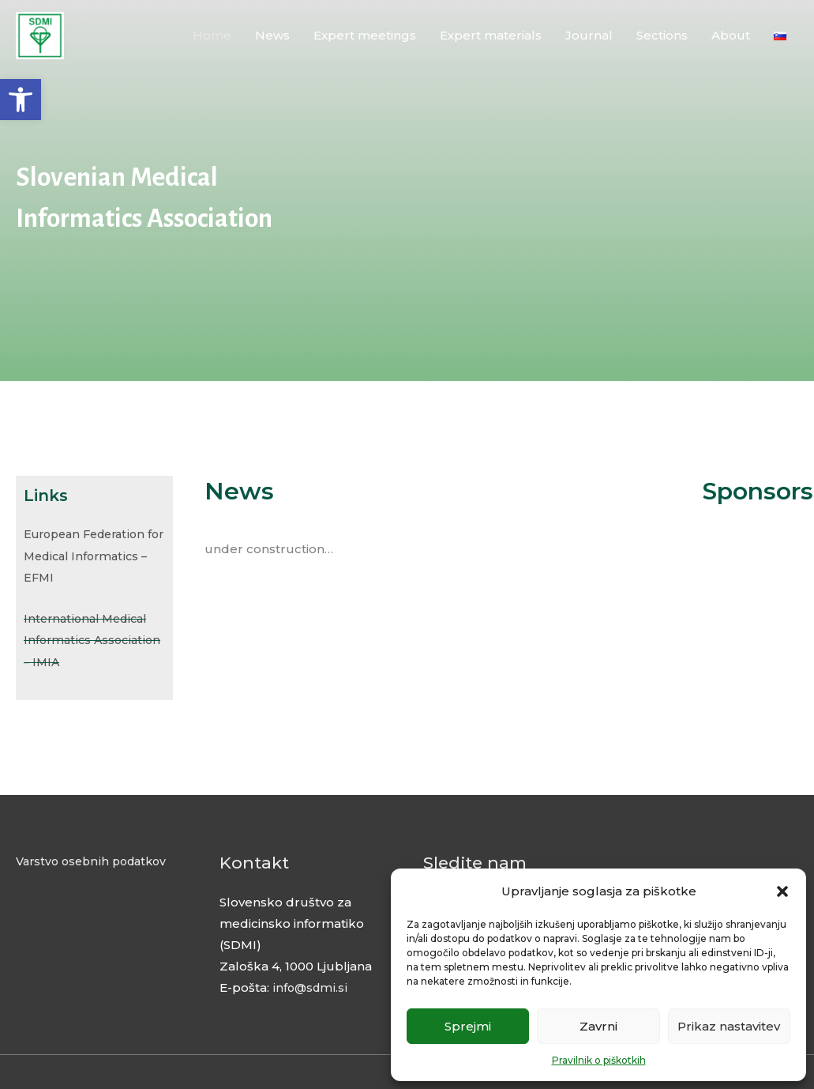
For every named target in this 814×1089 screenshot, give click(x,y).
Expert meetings (364, 39)
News (272, 39)
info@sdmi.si (310, 985)
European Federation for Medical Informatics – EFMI (90, 555)
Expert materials (491, 39)
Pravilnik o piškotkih (599, 1060)
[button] (20, 99)
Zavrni (598, 1026)
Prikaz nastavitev (728, 1026)
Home (212, 39)
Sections (662, 39)
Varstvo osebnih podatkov (96, 857)
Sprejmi (468, 1026)
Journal (589, 39)
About (730, 39)
